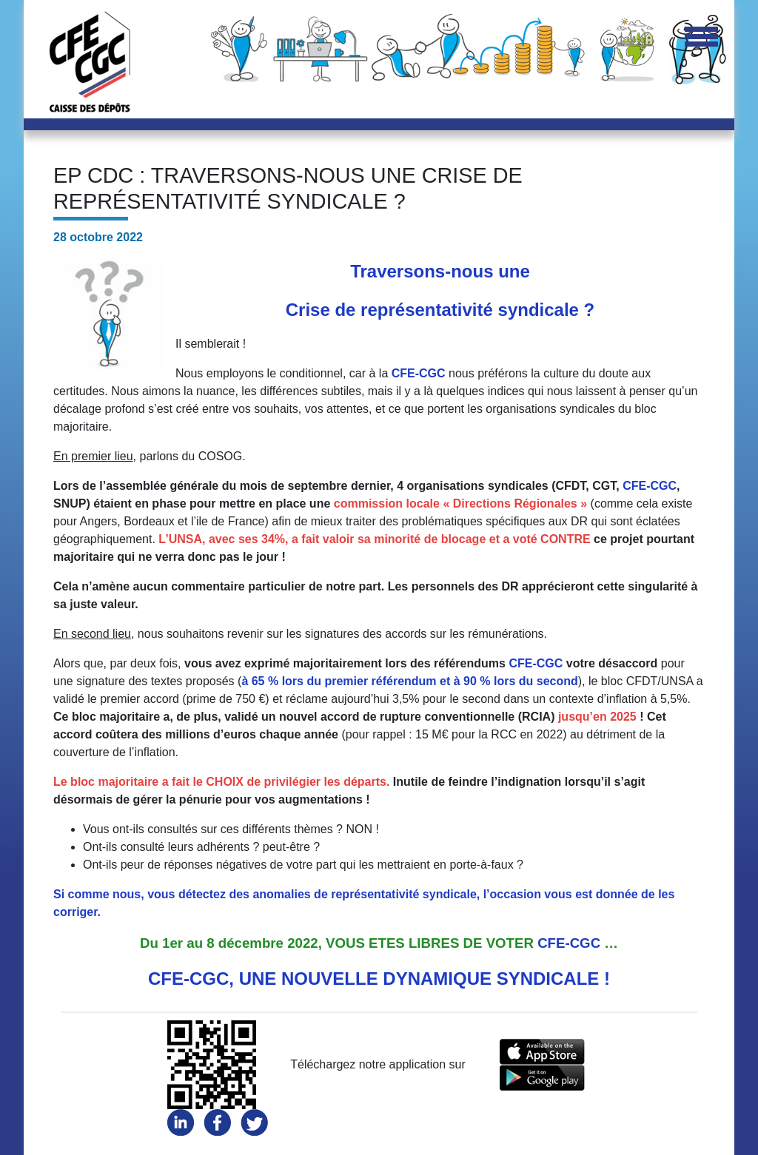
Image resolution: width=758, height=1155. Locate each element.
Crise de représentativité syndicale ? (440, 310)
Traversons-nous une (440, 271)
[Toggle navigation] (701, 38)
